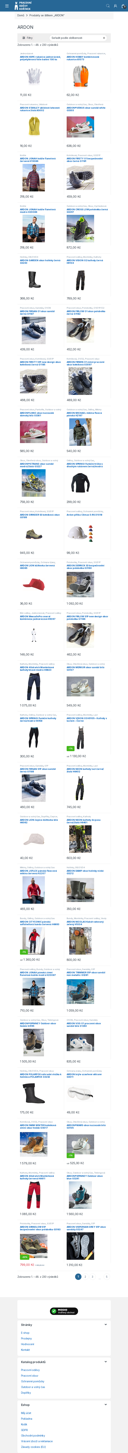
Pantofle (39, 409)
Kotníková (72, 155)
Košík (24, 1424)
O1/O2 (81, 359)
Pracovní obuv (85, 155)
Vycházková (100, 206)
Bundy (23, 918)
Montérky (87, 257)
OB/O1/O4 (33, 257)
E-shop (25, 1332)
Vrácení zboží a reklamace (37, 1441)
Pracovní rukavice (96, 53)
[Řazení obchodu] (78, 38)
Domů (20, 15)
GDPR (24, 1430)
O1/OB (47, 308)
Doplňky (45, 816)
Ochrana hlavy (48, 562)
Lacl (96, 715)
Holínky (23, 257)
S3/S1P (97, 155)
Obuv (90, 104)
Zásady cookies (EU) (33, 1446)
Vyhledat (108, 6)
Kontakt (25, 1349)
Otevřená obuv (33, 460)
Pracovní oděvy (74, 257)
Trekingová (52, 1020)
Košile (23, 155)
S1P (46, 766)
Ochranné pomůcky (76, 53)
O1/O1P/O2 (99, 308)
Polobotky (87, 308)
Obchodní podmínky (33, 1435)
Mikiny (98, 409)
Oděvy (91, 409)
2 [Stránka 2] (85, 1276)
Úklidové (43, 104)
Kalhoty (97, 257)
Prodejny (26, 1338)
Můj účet (26, 1413)
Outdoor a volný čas (77, 104)
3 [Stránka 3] (92, 1276)
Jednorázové (26, 53)
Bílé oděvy (25, 613)
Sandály (39, 308)
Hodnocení (27, 1344)
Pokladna (26, 1418)
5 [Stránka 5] (106, 1276)
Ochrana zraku (74, 1071)
